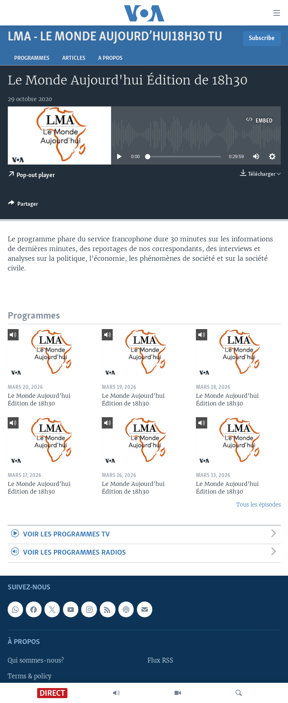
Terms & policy (29, 676)
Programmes (31, 58)
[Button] (23, 205)
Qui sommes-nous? (36, 660)
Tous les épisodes (258, 504)
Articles (73, 58)
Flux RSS (160, 660)
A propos (110, 58)
